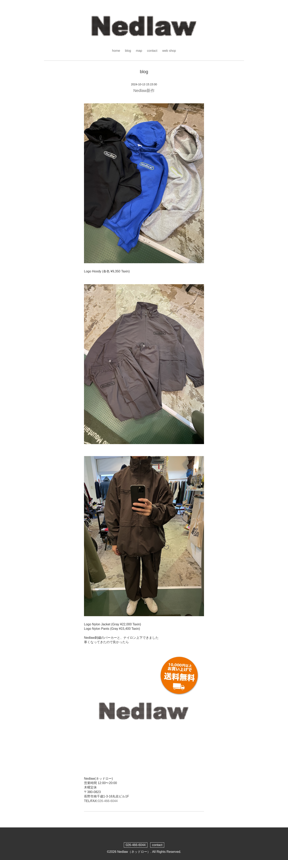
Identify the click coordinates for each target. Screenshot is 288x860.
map (139, 50)
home (116, 50)
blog (128, 50)
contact (152, 50)
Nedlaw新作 (144, 90)
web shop (169, 50)
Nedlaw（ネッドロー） (133, 851)
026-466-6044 (108, 801)
